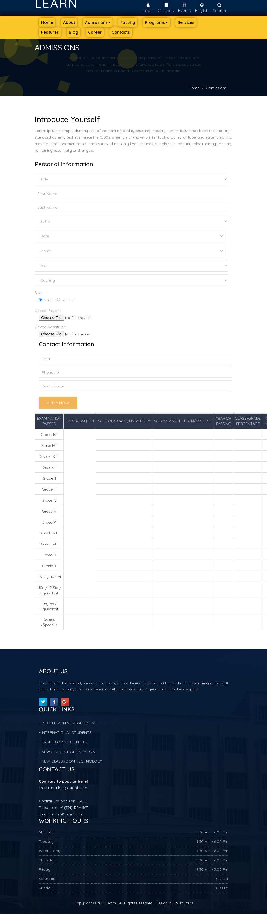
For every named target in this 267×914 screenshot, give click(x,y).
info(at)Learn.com (67, 814)
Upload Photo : (49, 310)
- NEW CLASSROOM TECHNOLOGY (70, 761)
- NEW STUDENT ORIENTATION (67, 751)
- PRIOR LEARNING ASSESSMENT (68, 722)
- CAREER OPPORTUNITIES (63, 742)
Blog (73, 32)
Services (186, 22)
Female (65, 300)
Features (50, 32)
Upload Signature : (52, 327)
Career (95, 32)
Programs (156, 22)
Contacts (121, 32)
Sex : (38, 293)
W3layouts (184, 903)
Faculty (127, 22)
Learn (56, 3)
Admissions (97, 22)
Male (45, 300)
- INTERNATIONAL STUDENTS (65, 732)
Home (47, 22)
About (69, 22)
